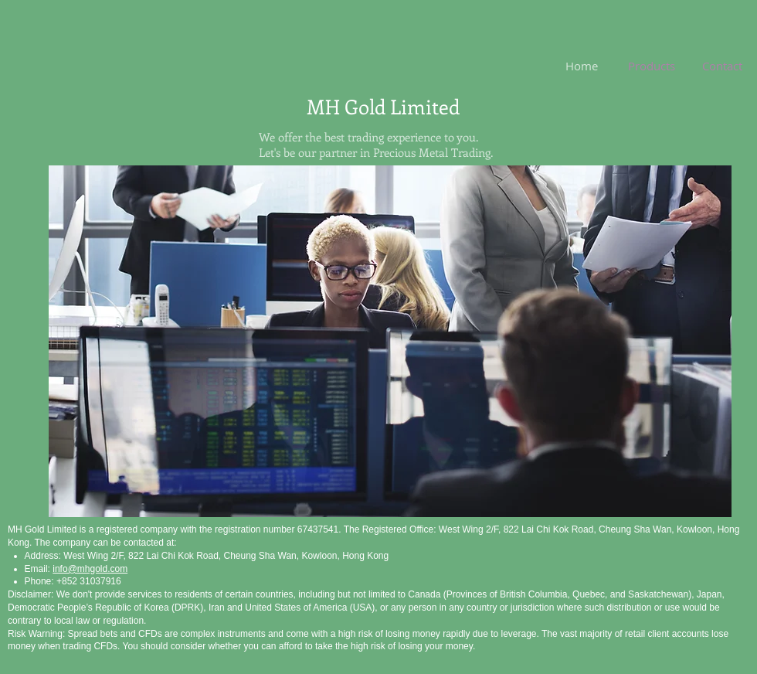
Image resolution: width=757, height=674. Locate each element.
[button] (390, 341)
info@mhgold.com (90, 568)
